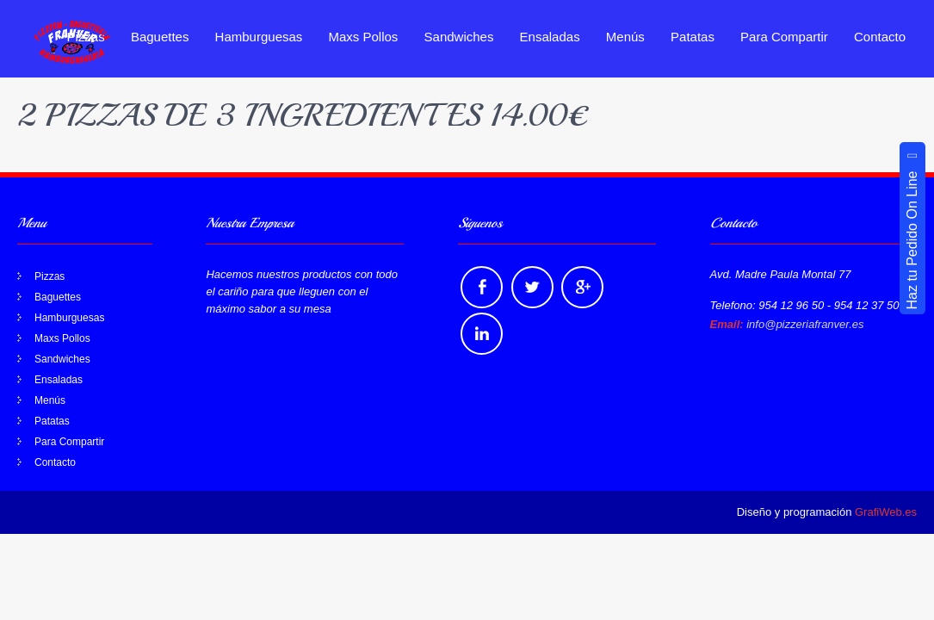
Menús (625, 36)
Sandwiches (459, 36)
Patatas (692, 36)
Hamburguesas (259, 36)
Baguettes (160, 36)
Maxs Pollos (364, 36)
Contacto (880, 36)
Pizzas (49, 276)
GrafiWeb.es (886, 511)
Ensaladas (550, 36)
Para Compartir (784, 36)
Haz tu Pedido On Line (912, 228)
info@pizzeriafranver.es (804, 324)
